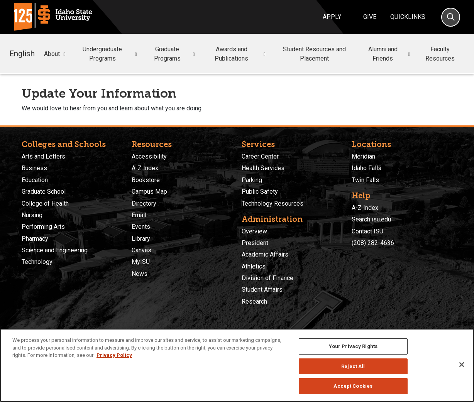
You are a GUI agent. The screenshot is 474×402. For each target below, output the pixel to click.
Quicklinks (407, 16)
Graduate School (44, 191)
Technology (37, 261)
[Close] (461, 364)
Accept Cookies (352, 386)
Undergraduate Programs (111, 54)
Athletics (254, 266)
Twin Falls (365, 180)
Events (141, 226)
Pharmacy (35, 238)
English (22, 53)
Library (141, 238)
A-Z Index (145, 168)
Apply (332, 16)
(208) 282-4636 (373, 243)
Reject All (353, 366)
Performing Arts (43, 226)
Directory (144, 203)
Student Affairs (262, 289)
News (139, 273)
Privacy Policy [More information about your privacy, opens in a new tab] (114, 355)
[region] (237, 365)
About (56, 54)
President (255, 243)
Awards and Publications (241, 54)
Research (254, 301)
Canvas (141, 250)
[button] (64, 54)
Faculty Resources (440, 54)
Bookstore (146, 180)
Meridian (363, 156)
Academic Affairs (265, 254)
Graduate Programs (175, 54)
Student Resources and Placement (314, 54)
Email (139, 215)
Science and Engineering (55, 250)
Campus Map (149, 191)
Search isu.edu (371, 219)
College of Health (45, 203)
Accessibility (149, 156)
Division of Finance (267, 278)
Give (369, 16)
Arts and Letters (43, 156)
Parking (252, 180)
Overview (254, 231)
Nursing (32, 215)
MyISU (141, 261)
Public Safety (260, 191)
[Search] (450, 17)
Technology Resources (272, 203)
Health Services (263, 168)
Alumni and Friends (390, 54)
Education (35, 180)
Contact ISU (367, 231)
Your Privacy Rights (353, 346)
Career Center (260, 156)
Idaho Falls (366, 168)
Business (34, 168)
